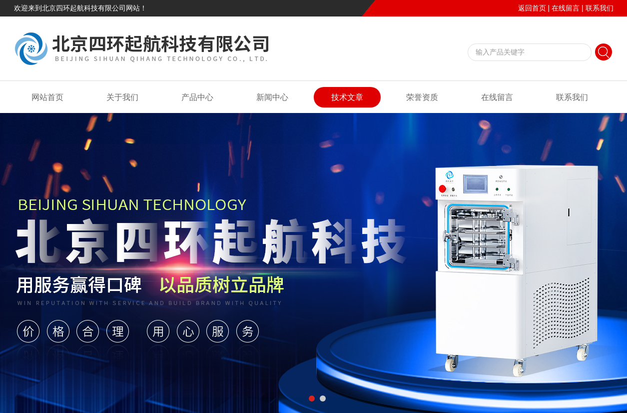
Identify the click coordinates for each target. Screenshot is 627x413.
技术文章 (347, 97)
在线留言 (566, 8)
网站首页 (47, 97)
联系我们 (600, 8)
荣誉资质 (422, 97)
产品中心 (197, 97)
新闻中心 (272, 97)
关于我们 (122, 97)
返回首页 (532, 8)
